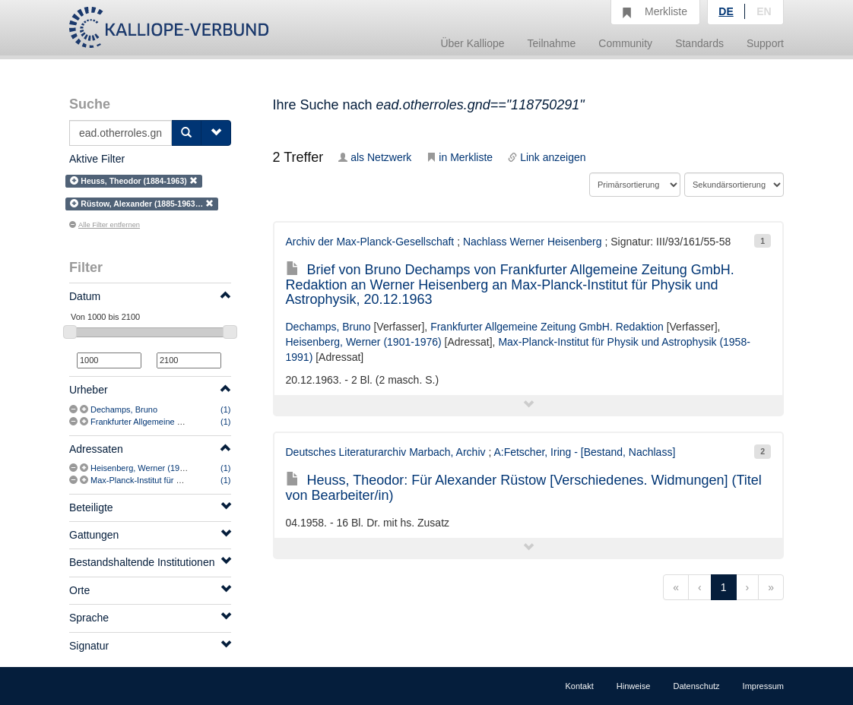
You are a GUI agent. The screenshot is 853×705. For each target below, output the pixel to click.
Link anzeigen (546, 157)
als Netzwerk (374, 157)
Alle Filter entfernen (104, 225)
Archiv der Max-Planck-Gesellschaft (370, 242)
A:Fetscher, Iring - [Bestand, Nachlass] (584, 452)
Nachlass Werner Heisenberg (532, 242)
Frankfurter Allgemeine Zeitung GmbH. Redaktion (182, 421)
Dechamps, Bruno (123, 409)
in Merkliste (459, 157)
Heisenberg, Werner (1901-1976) (151, 468)
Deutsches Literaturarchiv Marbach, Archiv (386, 452)
